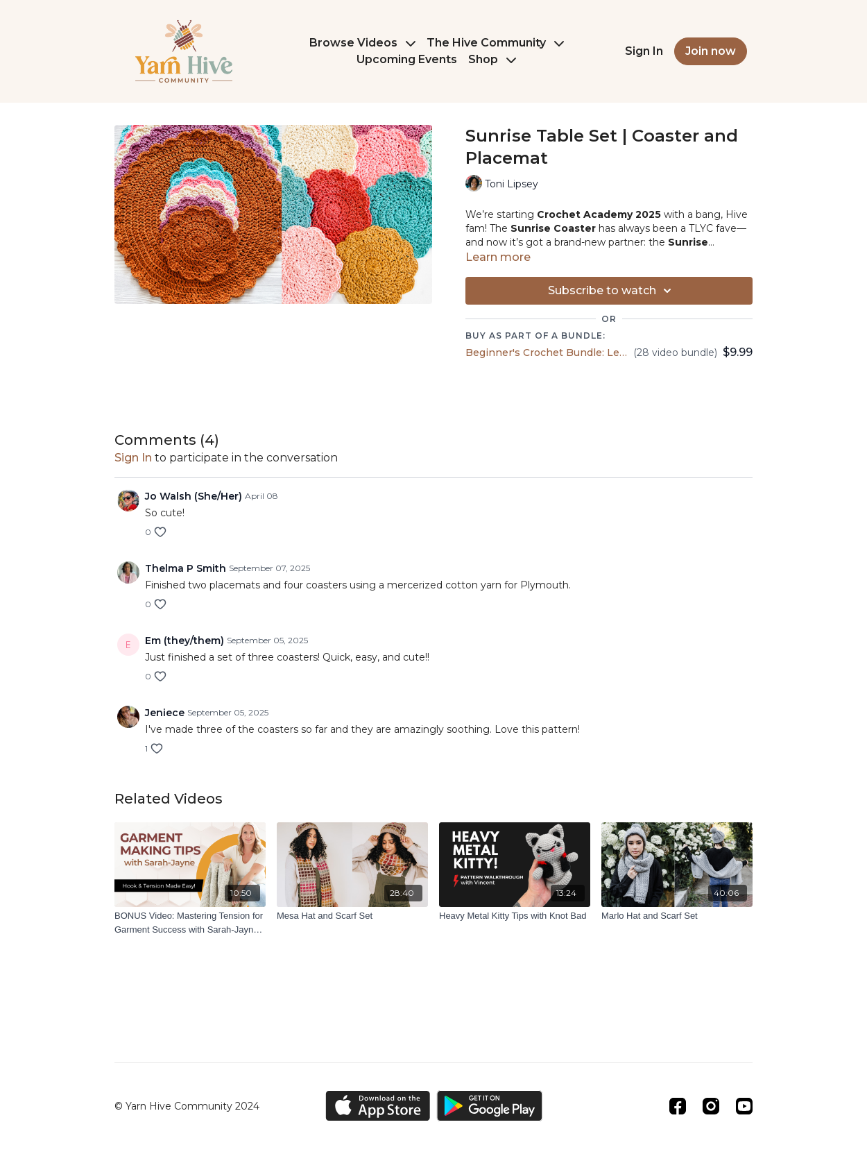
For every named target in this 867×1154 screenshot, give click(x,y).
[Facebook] (677, 1106)
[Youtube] (744, 1106)
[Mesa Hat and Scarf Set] (352, 916)
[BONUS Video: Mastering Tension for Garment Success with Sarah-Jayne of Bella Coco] (190, 922)
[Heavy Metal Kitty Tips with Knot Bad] (514, 916)
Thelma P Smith (185, 568)
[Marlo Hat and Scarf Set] (677, 916)
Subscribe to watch (612, 290)
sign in (133, 457)
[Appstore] (378, 1105)
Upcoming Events (407, 59)
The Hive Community (495, 42)
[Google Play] (489, 1105)
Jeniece (164, 712)
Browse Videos (362, 42)
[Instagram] (711, 1106)
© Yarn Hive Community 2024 (186, 1106)
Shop (492, 59)
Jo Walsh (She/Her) (193, 496)
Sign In (644, 51)
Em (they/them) (184, 640)
